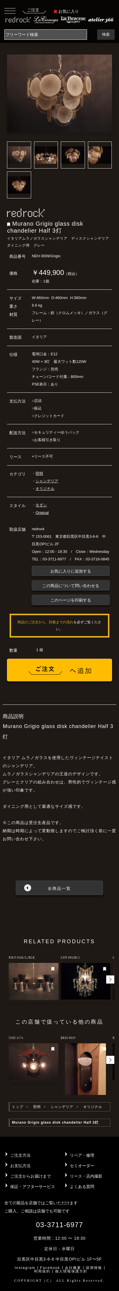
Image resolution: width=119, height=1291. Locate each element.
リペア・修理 (82, 1155)
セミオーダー (82, 1165)
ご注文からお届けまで (30, 1176)
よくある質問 (82, 1186)
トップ (17, 1107)
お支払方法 (20, 1165)
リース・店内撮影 (86, 1176)
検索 (106, 34)
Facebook (50, 1268)
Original (42, 512)
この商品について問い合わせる (70, 585)
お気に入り (66, 11)
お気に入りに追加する (70, 571)
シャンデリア (46, 481)
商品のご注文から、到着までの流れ (45, 622)
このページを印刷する (70, 600)
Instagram (25, 1268)
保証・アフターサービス (32, 1186)
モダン (41, 505)
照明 (39, 473)
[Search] (45, 34)
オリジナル (44, 488)
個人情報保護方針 (71, 1271)
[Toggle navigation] (9, 10)
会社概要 (73, 1268)
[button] (110, 979)
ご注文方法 (20, 1155)
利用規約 (42, 1271)
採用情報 (94, 1268)
